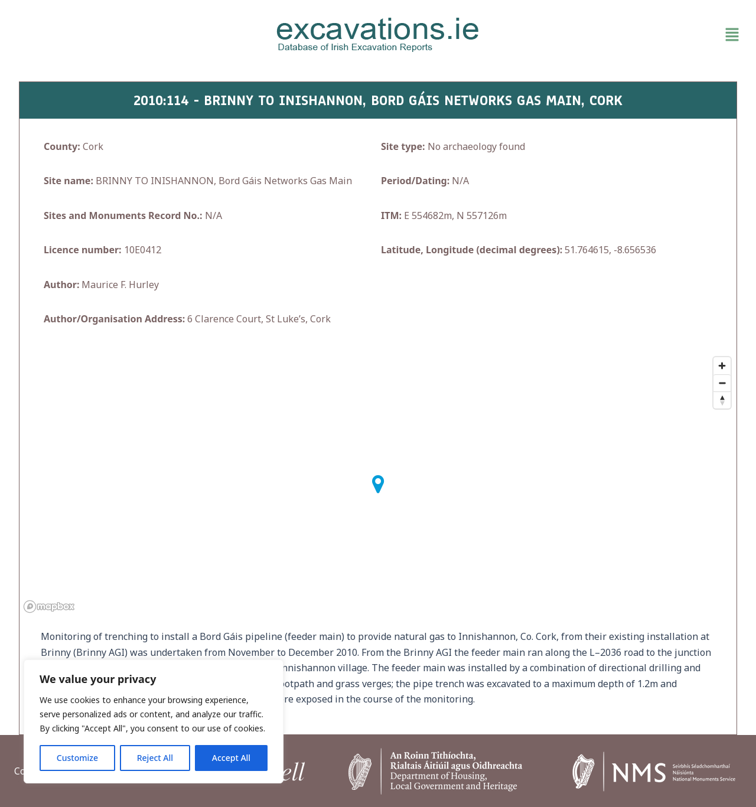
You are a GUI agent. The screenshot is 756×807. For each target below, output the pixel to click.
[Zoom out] (722, 382)
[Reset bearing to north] (722, 400)
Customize (77, 757)
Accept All (231, 757)
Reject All (155, 757)
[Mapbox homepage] (49, 606)
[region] (154, 721)
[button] (626, 34)
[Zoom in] (722, 365)
